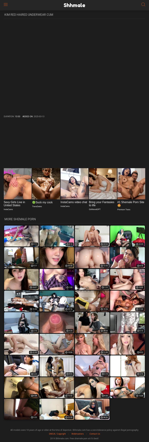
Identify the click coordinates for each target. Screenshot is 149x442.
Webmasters (77, 434)
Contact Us (94, 434)
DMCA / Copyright (57, 434)
